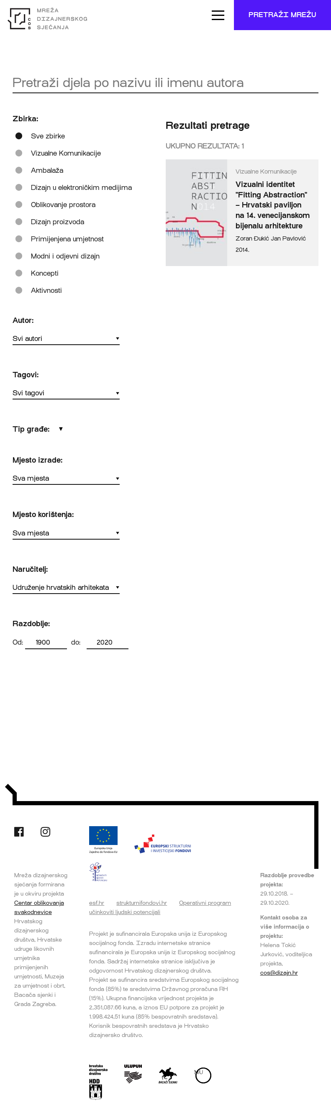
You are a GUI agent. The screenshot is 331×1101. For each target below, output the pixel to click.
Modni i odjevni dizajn (65, 256)
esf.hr (96, 902)
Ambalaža (47, 170)
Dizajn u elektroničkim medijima (81, 188)
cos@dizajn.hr (279, 972)
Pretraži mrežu (282, 15)
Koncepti (45, 273)
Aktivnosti (46, 290)
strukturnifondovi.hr (141, 902)
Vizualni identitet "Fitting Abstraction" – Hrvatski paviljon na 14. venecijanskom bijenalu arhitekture (273, 205)
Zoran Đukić (252, 238)
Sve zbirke (48, 136)
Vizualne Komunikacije (66, 153)
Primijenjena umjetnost (67, 239)
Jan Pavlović (288, 238)
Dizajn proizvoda (57, 222)
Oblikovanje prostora (63, 205)
